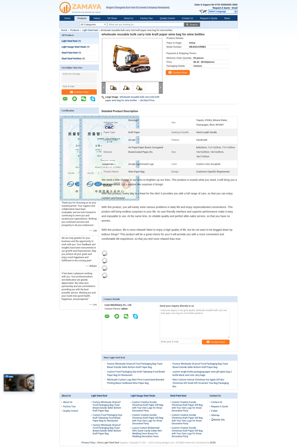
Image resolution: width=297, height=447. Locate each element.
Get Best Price (147, 100)
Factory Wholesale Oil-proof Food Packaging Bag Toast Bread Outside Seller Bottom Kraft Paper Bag (107, 406)
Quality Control (167, 18)
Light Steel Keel (90, 30)
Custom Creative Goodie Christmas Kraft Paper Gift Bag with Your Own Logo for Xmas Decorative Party (147, 406)
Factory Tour (146, 18)
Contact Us (187, 18)
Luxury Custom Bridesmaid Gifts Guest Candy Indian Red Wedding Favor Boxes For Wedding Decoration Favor (147, 432)
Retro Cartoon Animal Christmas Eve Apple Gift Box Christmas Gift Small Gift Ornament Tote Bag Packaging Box (201, 383)
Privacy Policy (88, 442)
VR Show (112, 18)
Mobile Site (218, 419)
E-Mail (214, 411)
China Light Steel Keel (108, 442)
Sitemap (215, 415)
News (227, 18)
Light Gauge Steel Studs (74, 47)
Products (81, 18)
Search (194, 24)
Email (235, 8)
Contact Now (79, 92)
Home (67, 18)
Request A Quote (221, 8)
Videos (96, 18)
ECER (213, 442)
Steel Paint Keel (70, 52)
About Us (128, 18)
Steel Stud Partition (71, 58)
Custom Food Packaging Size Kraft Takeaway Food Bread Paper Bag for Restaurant (107, 418)
